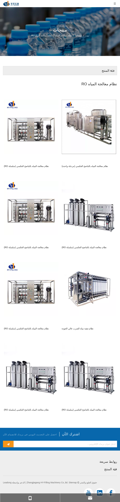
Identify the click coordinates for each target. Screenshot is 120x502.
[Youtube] (88, 492)
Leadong (7, 482)
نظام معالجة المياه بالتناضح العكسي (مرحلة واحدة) (85, 166)
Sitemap (73, 482)
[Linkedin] (99, 492)
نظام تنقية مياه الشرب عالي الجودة (77, 328)
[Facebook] (110, 492)
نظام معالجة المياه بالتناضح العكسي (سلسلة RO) (26, 166)
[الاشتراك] (8, 444)
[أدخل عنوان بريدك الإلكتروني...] (66, 444)
